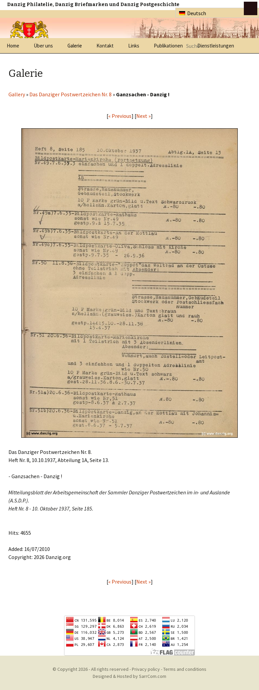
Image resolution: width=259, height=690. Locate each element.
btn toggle (250, 8)
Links (133, 45)
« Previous (120, 115)
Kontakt (105, 45)
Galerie (74, 45)
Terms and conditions (184, 669)
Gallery (16, 94)
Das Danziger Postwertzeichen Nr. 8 (70, 94)
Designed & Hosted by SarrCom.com (129, 676)
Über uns (43, 45)
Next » (143, 115)
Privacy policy (146, 669)
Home (13, 45)
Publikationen (168, 45)
